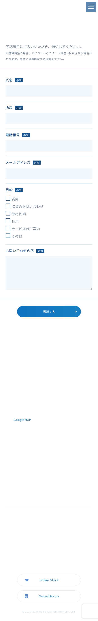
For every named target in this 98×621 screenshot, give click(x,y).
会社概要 (20, 513)
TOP (17, 463)
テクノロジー (23, 476)
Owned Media (49, 596)
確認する (49, 311)
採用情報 (20, 538)
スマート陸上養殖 (34, 501)
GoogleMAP (22, 419)
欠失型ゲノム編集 (34, 488)
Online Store (49, 580)
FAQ (16, 550)
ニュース (19, 526)
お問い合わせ (23, 563)
